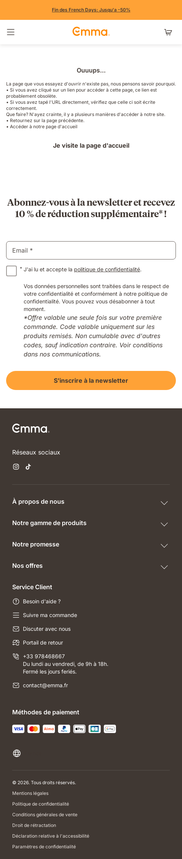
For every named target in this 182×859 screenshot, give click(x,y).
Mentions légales (30, 793)
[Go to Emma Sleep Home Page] (91, 32)
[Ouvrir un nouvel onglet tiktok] (28, 467)
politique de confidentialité (107, 269)
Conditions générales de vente (44, 814)
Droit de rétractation (34, 825)
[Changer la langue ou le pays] (27, 753)
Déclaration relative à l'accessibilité (50, 836)
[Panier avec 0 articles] (170, 32)
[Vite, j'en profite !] (91, 10)
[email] (91, 250)
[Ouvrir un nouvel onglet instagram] (16, 467)
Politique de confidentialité (40, 804)
